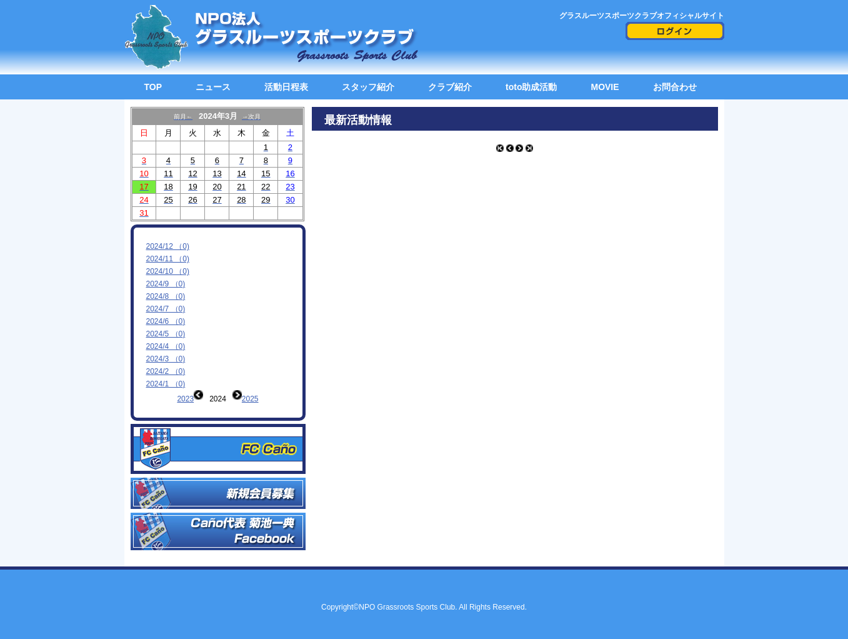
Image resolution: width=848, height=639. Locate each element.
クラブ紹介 (450, 87)
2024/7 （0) (166, 308)
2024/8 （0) (166, 296)
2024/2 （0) (166, 371)
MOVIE (605, 87)
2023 (185, 399)
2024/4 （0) (166, 346)
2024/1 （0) (166, 384)
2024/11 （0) (167, 258)
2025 (250, 399)
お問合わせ (675, 87)
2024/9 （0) (166, 283)
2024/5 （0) (166, 334)
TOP (153, 87)
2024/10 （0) (167, 271)
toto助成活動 (531, 87)
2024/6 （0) (166, 321)
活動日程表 (286, 87)
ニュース (213, 87)
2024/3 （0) (166, 359)
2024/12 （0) (167, 246)
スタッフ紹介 (368, 87)
